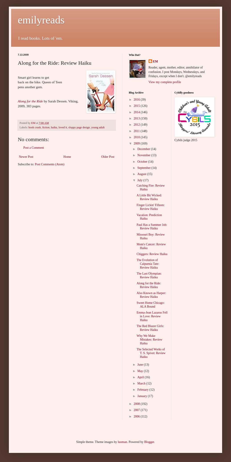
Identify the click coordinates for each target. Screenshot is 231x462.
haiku (54, 127)
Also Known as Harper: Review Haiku (151, 294)
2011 (137, 131)
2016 (137, 99)
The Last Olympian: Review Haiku (149, 275)
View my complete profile (165, 82)
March (141, 383)
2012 (137, 124)
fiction (46, 127)
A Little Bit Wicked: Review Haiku (149, 197)
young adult (98, 127)
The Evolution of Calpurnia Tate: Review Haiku (148, 263)
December (144, 149)
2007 (137, 410)
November (144, 155)
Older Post (108, 156)
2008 (137, 403)
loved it (63, 127)
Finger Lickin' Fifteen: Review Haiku (151, 207)
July (140, 180)
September (144, 168)
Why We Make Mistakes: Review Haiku (149, 339)
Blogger (149, 442)
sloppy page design (79, 127)
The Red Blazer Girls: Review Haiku (150, 327)
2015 (137, 105)
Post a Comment (33, 147)
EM (155, 61)
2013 (137, 118)
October (142, 161)
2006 (137, 416)
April (141, 377)
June (140, 364)
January (142, 396)
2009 (137, 143)
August (142, 174)
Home (67, 156)
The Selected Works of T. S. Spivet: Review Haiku (151, 353)
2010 (137, 137)
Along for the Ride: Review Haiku (149, 285)
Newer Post (26, 156)
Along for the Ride (30, 101)
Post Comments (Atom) (49, 164)
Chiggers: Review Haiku (152, 254)
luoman (122, 442)
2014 (137, 112)
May (140, 371)
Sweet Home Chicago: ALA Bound (151, 304)
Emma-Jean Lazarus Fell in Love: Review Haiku (152, 316)
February (143, 389)
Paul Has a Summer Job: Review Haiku (152, 226)
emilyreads (41, 20)
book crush (34, 127)
